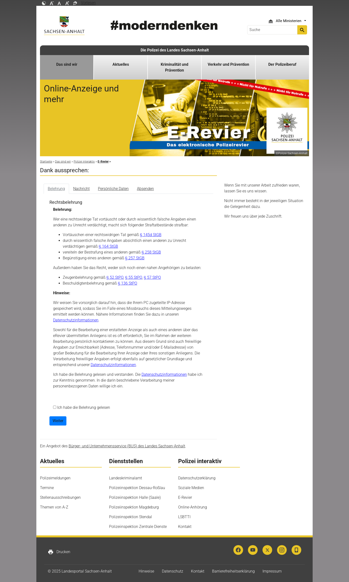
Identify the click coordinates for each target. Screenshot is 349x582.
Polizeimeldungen (55, 478)
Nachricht (81, 188)
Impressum (272, 571)
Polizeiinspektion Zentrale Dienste (138, 526)
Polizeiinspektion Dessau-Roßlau (137, 487)
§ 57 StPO (152, 277)
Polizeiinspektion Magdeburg (134, 507)
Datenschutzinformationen (75, 320)
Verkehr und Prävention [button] (228, 64)
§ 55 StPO (133, 277)
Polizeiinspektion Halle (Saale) (135, 497)
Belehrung (56, 188)
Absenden (145, 188)
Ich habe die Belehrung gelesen (83, 407)
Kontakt (184, 526)
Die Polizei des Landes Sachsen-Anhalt (175, 50)
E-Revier (185, 497)
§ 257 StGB (134, 258)
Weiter (58, 420)
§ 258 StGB (151, 252)
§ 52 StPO (114, 277)
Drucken (59, 552)
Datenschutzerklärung (196, 478)
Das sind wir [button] (66, 64)
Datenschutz (172, 571)
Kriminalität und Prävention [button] (174, 67)
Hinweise (146, 571)
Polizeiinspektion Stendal (130, 517)
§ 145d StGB (150, 234)
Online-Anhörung (192, 507)
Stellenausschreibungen (60, 497)
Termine (47, 487)
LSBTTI (184, 517)
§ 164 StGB (108, 246)
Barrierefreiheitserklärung (233, 571)
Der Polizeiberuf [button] (282, 64)
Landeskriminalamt (125, 478)
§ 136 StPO (127, 283)
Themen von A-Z (54, 507)
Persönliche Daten (113, 188)
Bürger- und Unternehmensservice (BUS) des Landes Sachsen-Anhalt (127, 446)
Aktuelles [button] (120, 64)
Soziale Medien (191, 487)
